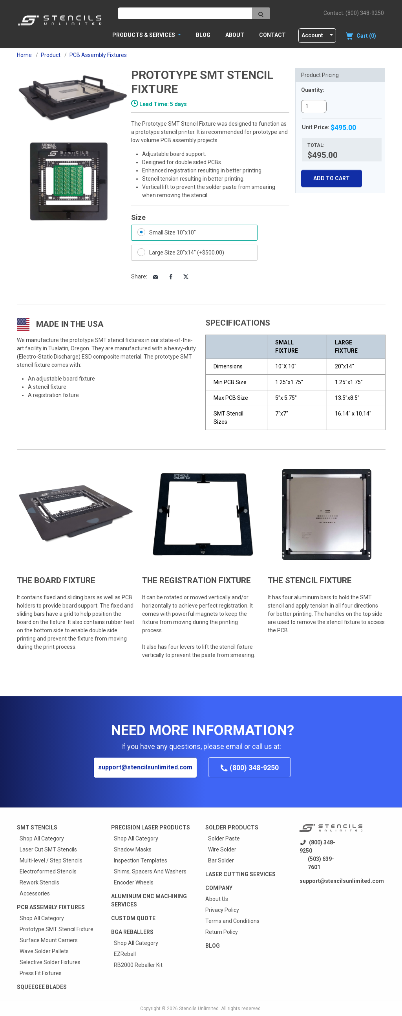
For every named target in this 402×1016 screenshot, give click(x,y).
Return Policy (221, 932)
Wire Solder (222, 849)
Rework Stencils (39, 882)
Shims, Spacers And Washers (150, 871)
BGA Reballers (132, 932)
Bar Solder (221, 860)
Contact (272, 35)
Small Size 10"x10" (172, 232)
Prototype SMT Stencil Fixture (56, 929)
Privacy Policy (222, 910)
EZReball (125, 954)
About (234, 35)
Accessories (35, 893)
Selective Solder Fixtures (50, 962)
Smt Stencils (37, 827)
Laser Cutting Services (240, 874)
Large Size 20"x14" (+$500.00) (186, 252)
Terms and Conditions (232, 921)
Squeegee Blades (42, 987)
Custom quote (133, 918)
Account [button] (312, 35)
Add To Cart (331, 178)
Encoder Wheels (133, 882)
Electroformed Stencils (48, 871)
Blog (203, 35)
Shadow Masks (133, 849)
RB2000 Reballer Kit (138, 965)
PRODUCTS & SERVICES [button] (144, 35)
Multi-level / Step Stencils (51, 860)
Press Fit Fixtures (41, 973)
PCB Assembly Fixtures (51, 907)
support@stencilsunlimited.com (145, 767)
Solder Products (231, 827)
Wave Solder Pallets (44, 951)
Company (218, 888)
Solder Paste (224, 838)
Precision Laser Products (150, 827)
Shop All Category (42, 838)
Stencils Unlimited (199, 1008)
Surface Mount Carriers (49, 940)
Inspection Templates (140, 860)
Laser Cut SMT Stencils (48, 849)
